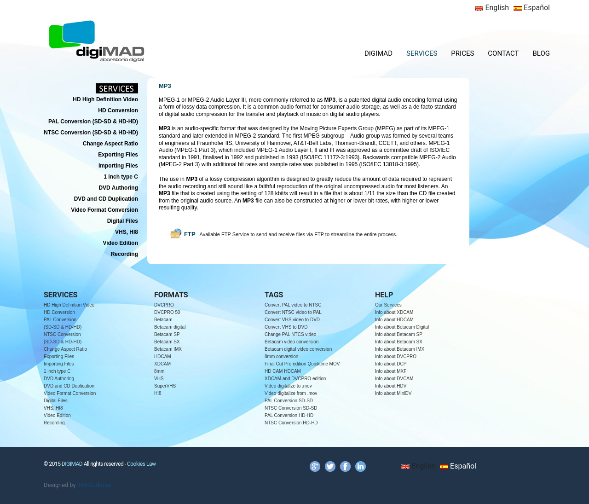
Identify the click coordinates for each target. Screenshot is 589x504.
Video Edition (57, 415)
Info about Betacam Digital (402, 327)
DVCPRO (164, 304)
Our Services (388, 304)
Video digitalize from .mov (291, 393)
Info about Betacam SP (398, 334)
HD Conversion (59, 312)
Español (532, 7)
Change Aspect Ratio (65, 349)
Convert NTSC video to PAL (293, 312)
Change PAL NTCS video (290, 334)
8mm (159, 371)
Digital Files (56, 400)
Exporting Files (59, 356)
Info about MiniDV (393, 393)
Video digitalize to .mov (288, 385)
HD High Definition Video (69, 304)
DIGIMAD (378, 53)
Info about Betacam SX (398, 341)
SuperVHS (165, 385)
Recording (54, 422)
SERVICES (421, 53)
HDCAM (162, 356)
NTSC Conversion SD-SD (291, 408)
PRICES (462, 53)
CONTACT (503, 53)
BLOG (541, 53)
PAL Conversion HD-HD (289, 415)
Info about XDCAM (394, 312)
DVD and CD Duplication (69, 385)
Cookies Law (141, 464)
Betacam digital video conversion (298, 349)
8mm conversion (281, 356)
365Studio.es (94, 484)
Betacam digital (169, 327)
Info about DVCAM (394, 378)
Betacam (163, 319)
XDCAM (162, 363)
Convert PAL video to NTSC (293, 304)
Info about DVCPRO (395, 356)
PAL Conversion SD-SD (289, 400)
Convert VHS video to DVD (292, 319)
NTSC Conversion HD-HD (291, 422)
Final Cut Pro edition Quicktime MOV (302, 363)
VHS (159, 378)
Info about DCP (390, 363)
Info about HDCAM (394, 319)
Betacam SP (167, 334)
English (492, 7)
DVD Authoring (59, 378)
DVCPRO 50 (167, 312)
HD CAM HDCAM (283, 371)
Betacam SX (167, 341)
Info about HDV (390, 385)
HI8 (158, 393)
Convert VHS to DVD (286, 327)
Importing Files (59, 363)
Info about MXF (390, 371)
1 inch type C (57, 371)
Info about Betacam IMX (399, 349)
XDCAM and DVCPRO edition (295, 378)
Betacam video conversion (291, 341)
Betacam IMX (168, 349)
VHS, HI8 (53, 408)
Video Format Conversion (70, 393)
